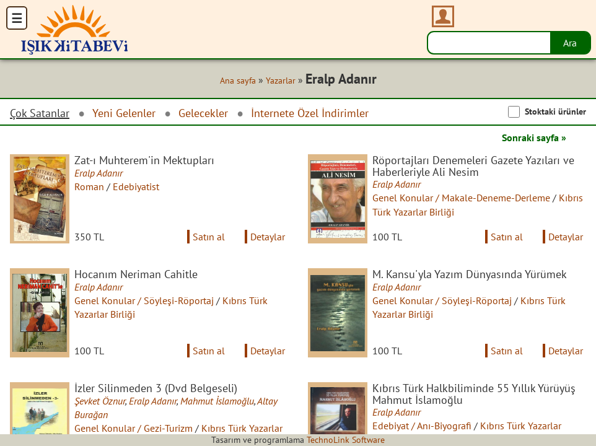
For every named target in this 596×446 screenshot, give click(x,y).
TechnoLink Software (346, 439)
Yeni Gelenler (124, 113)
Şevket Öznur (99, 401)
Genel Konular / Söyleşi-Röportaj (144, 300)
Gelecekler (203, 113)
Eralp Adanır (98, 173)
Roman (89, 186)
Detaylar (267, 236)
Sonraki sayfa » (534, 137)
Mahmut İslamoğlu (217, 401)
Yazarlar (281, 80)
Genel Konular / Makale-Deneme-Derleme (461, 197)
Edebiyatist (136, 186)
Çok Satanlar (39, 113)
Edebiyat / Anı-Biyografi (421, 425)
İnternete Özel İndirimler (310, 113)
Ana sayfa (238, 80)
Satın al (209, 236)
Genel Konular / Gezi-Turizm (133, 428)
